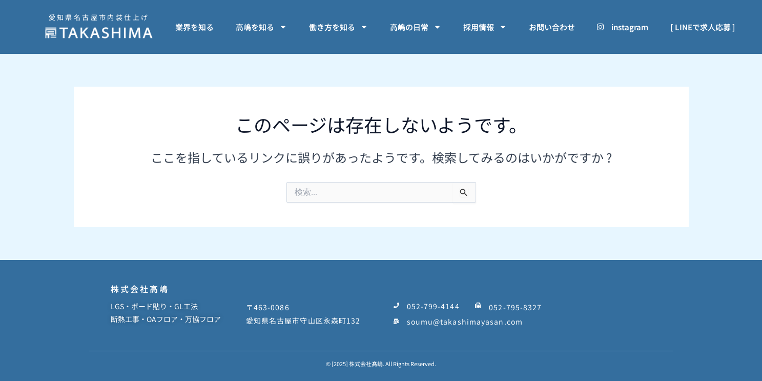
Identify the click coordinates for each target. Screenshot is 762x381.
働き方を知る (338, 27)
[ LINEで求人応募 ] (702, 27)
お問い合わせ (552, 27)
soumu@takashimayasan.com (465, 318)
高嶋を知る (261, 27)
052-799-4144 (433, 305)
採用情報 (485, 27)
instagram (622, 27)
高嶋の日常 (415, 27)
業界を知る (194, 27)
